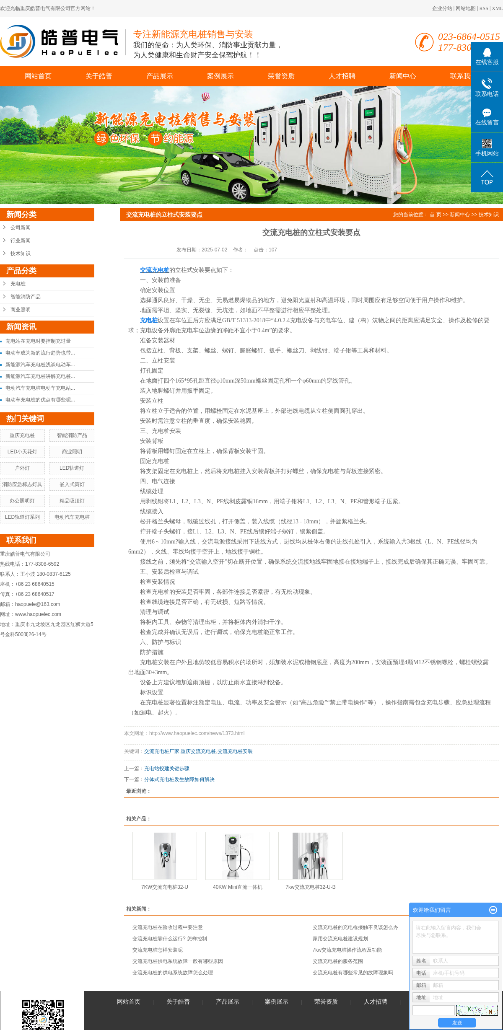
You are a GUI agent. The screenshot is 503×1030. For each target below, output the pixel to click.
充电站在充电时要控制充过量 (38, 341)
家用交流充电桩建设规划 (340, 939)
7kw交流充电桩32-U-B (310, 887)
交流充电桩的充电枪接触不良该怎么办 (355, 927)
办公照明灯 (22, 501)
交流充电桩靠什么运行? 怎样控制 (169, 939)
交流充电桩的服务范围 (338, 961)
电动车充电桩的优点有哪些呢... (40, 400)
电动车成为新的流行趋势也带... (40, 353)
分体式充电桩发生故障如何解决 (179, 779)
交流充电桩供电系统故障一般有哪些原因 (177, 961)
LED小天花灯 (22, 452)
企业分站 (442, 8)
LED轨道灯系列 (22, 517)
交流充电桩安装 (235, 751)
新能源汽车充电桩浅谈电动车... (40, 364)
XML (497, 8)
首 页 (435, 214)
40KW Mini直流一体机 (237, 887)
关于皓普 (99, 76)
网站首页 (38, 76)
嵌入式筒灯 (72, 484)
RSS (484, 8)
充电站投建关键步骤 (166, 768)
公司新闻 (20, 227)
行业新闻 (20, 240)
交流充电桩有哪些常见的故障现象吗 (353, 973)
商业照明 (20, 310)
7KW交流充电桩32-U (164, 887)
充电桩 (18, 284)
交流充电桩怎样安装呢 (157, 950)
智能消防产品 (25, 297)
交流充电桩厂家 (161, 751)
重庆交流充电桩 (198, 751)
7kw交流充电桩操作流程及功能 (347, 950)
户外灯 (22, 468)
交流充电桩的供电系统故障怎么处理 (172, 973)
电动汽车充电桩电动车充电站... (40, 388)
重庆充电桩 (22, 435)
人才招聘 (342, 76)
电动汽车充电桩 (72, 517)
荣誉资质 (281, 76)
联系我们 (463, 76)
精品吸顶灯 (72, 501)
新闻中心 (402, 76)
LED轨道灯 (72, 468)
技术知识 (20, 253)
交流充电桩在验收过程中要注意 (167, 927)
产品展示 (159, 76)
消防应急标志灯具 (22, 484)
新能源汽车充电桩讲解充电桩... (40, 376)
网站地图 (466, 8)
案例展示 (220, 76)
